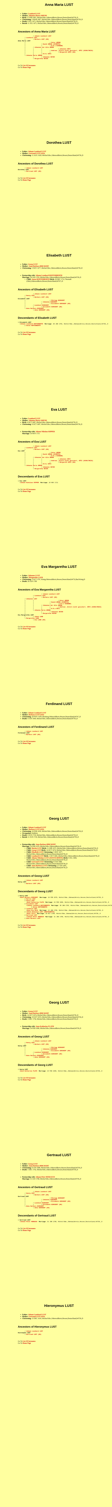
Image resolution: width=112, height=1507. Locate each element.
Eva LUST (59, 460)
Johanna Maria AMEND (38, 15)
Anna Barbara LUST (39, 969)
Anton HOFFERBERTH (41, 312)
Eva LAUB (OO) (40, 695)
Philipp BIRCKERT (58, 335)
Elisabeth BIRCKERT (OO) (60, 339)
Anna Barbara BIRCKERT (39, 299)
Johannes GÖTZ (65, 52)
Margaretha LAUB (36, 647)
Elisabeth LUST (59, 288)
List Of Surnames (29, 70)
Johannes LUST (34, 645)
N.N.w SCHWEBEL (57, 48)
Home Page (27, 72)
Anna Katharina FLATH (35, 1008)
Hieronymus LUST (59, 1464)
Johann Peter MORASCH (35, 1026)
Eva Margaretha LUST (59, 637)
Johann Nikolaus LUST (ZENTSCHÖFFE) (47, 961)
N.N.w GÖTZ (47, 57)
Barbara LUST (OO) (42, 40)
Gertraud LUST (37, 965)
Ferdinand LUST (59, 793)
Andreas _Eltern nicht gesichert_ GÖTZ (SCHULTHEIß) (72, 54)
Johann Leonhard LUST (43, 36)
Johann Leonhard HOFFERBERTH (49, 308)
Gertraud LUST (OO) (37, 172)
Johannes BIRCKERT (50, 337)
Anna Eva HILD (32, 1018)
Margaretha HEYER (41, 63)
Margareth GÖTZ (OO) (67, 56)
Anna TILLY (31, 1022)
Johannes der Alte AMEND (44, 50)
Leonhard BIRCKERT (42, 341)
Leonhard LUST (34, 14)
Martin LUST (37, 952)
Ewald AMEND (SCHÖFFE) (51, 46)
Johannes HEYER (49, 61)
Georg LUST (33, 297)
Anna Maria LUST (59, 5)
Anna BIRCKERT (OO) (42, 346)
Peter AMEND (55, 44)
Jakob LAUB (39, 691)
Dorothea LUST (59, 161)
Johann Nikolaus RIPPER (45, 482)
